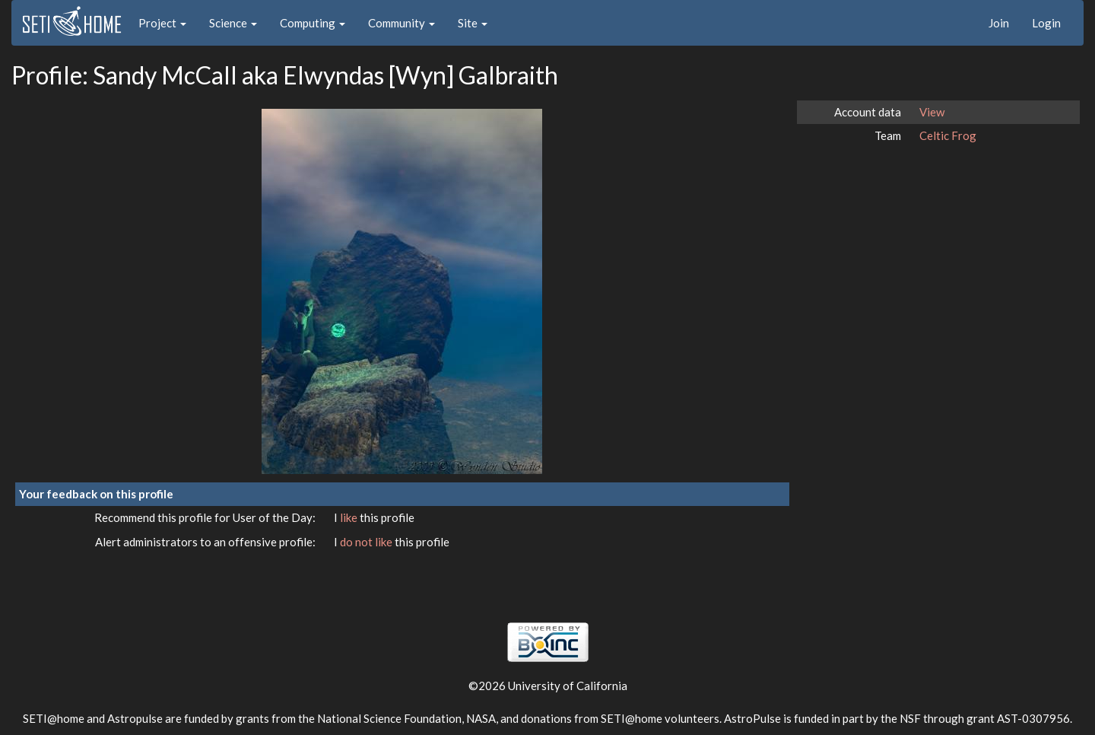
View (931, 112)
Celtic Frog (947, 135)
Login (1046, 23)
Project (162, 23)
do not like (367, 542)
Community (401, 23)
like (350, 517)
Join (999, 23)
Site (472, 23)
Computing (312, 23)
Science (233, 23)
